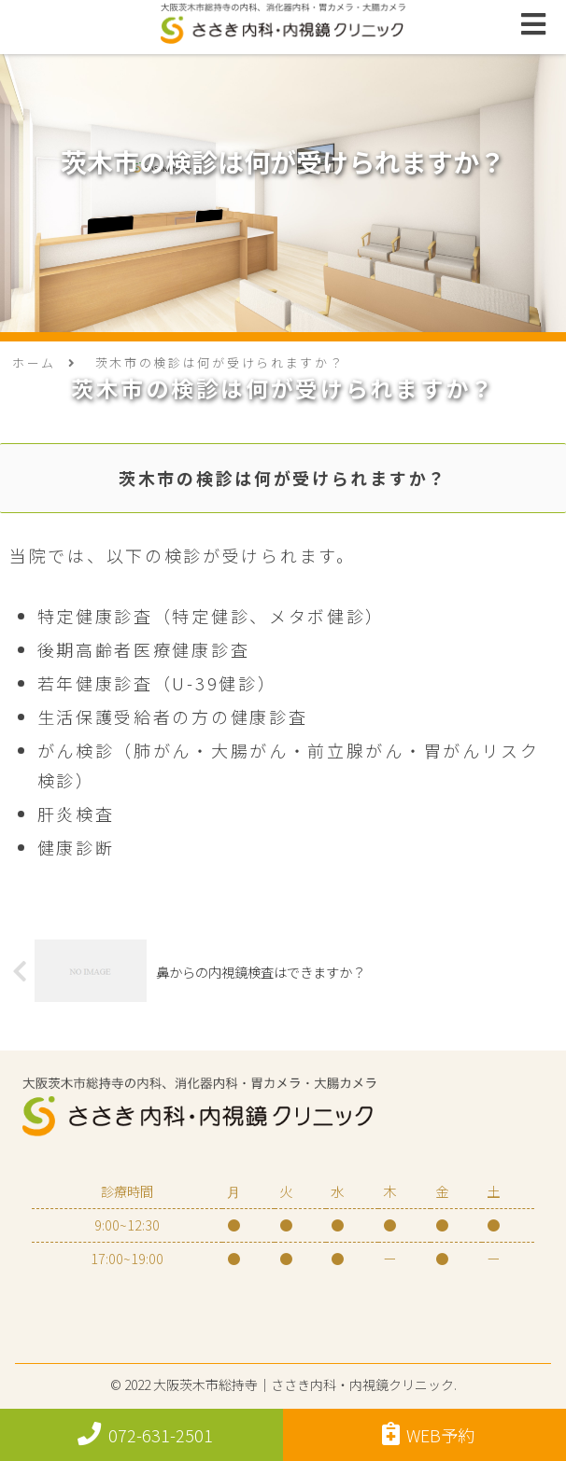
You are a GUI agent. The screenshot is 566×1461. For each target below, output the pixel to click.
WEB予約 (428, 1434)
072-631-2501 (145, 1434)
